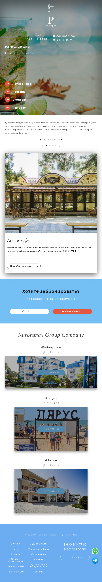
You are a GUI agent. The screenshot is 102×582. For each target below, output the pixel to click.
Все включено (16, 566)
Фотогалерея (38, 554)
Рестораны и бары (26, 53)
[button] (47, 145)
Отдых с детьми (38, 544)
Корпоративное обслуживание (38, 565)
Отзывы (38, 560)
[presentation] (42, 146)
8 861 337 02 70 (63, 40)
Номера (15, 554)
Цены (15, 549)
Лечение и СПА (15, 572)
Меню (51, 11)
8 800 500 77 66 (64, 35)
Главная (8, 53)
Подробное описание (20, 266)
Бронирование (38, 39)
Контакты (38, 572)
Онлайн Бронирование (15, 560)
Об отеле (16, 544)
